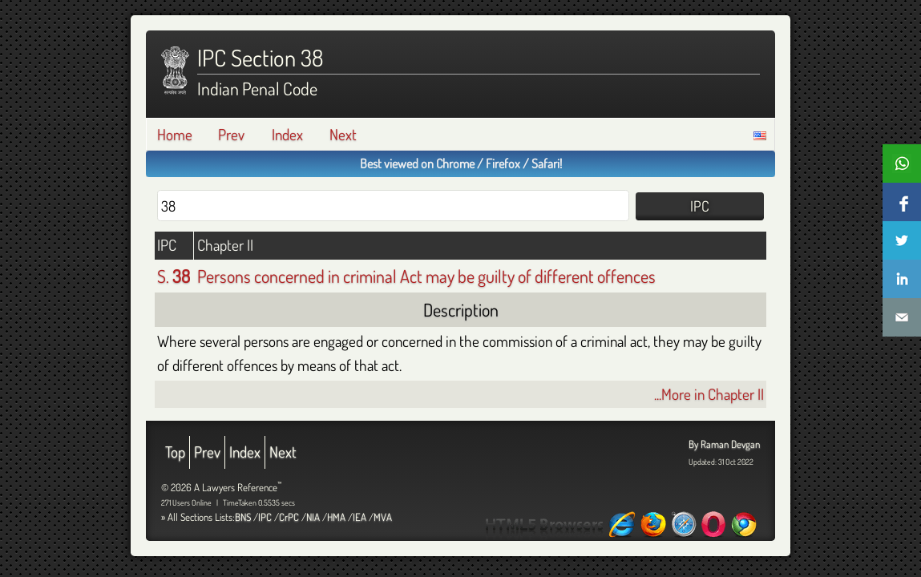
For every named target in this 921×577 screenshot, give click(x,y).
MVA (383, 516)
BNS (243, 516)
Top (175, 452)
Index (287, 134)
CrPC (289, 516)
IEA (359, 516)
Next (343, 134)
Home (174, 134)
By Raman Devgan (724, 444)
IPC (265, 516)
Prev (231, 134)
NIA (313, 516)
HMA (336, 516)
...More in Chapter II (709, 394)
